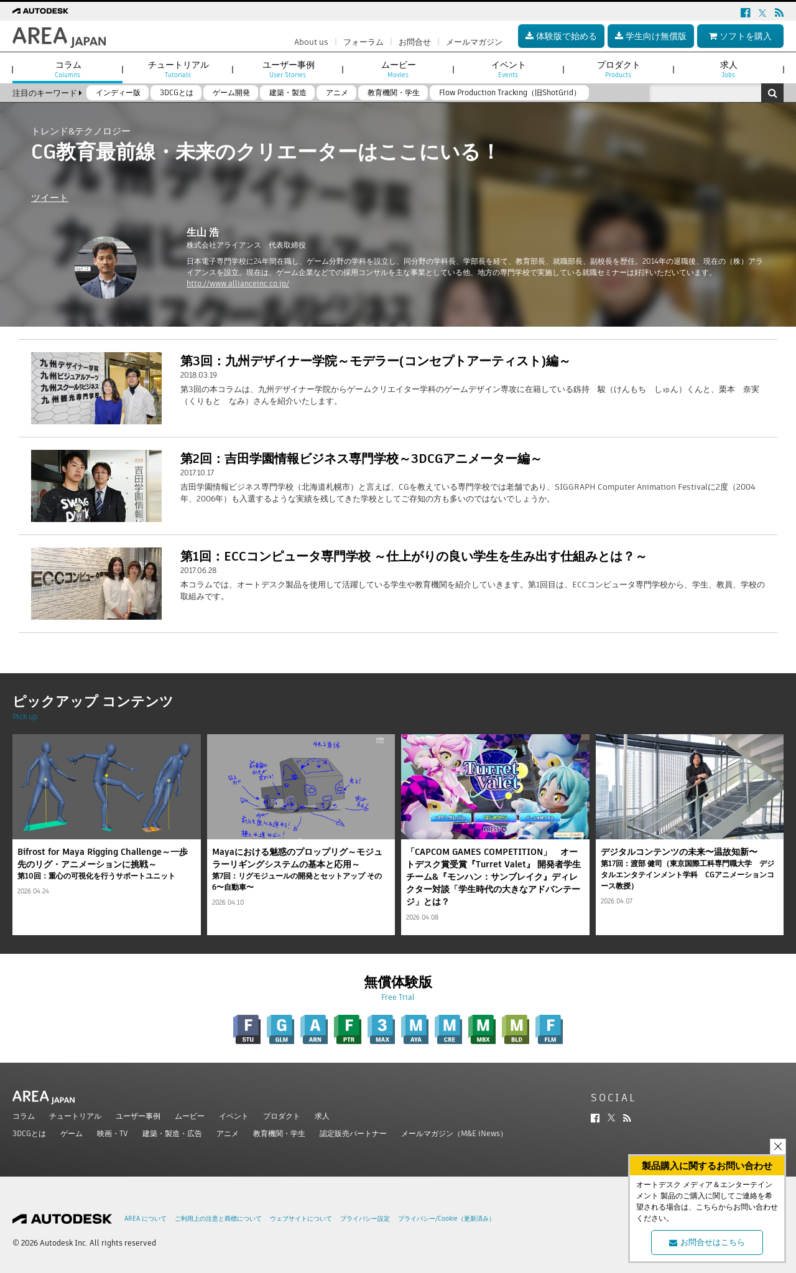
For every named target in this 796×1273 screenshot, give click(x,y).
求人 (322, 1116)
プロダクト (281, 1116)
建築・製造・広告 (172, 1133)
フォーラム (363, 42)
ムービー (190, 1116)
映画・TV (112, 1133)
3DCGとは (29, 1133)
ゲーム (71, 1133)
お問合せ (415, 42)
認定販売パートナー (353, 1133)
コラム (23, 1116)
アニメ (227, 1133)
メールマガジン (474, 42)
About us (311, 42)
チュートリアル (75, 1116)
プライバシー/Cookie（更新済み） (446, 1218)
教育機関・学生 (279, 1133)
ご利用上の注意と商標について (218, 1218)
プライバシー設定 (365, 1218)
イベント (234, 1116)
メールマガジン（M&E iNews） (454, 1133)
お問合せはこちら (707, 1242)
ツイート (49, 197)
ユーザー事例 (138, 1116)
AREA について (145, 1218)
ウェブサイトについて (301, 1218)
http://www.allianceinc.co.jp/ (238, 283)
